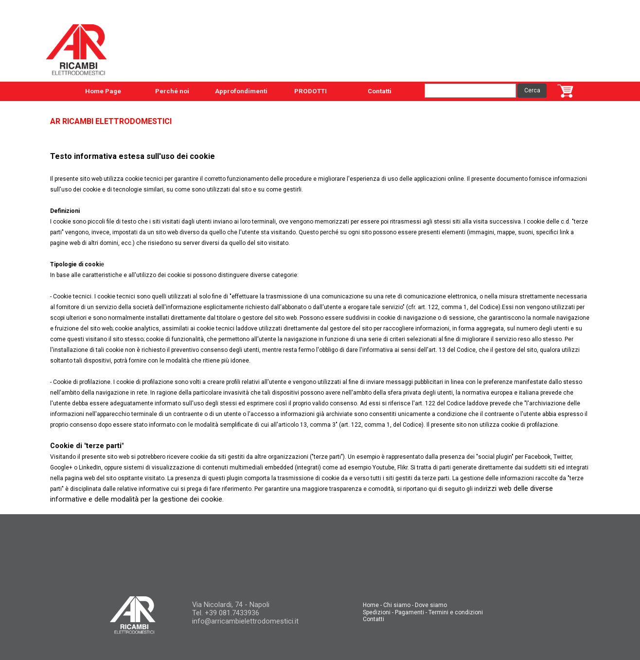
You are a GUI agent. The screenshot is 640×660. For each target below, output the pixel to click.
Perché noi (172, 91)
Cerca (532, 90)
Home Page (103, 91)
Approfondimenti (241, 91)
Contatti (379, 91)
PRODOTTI (310, 91)
